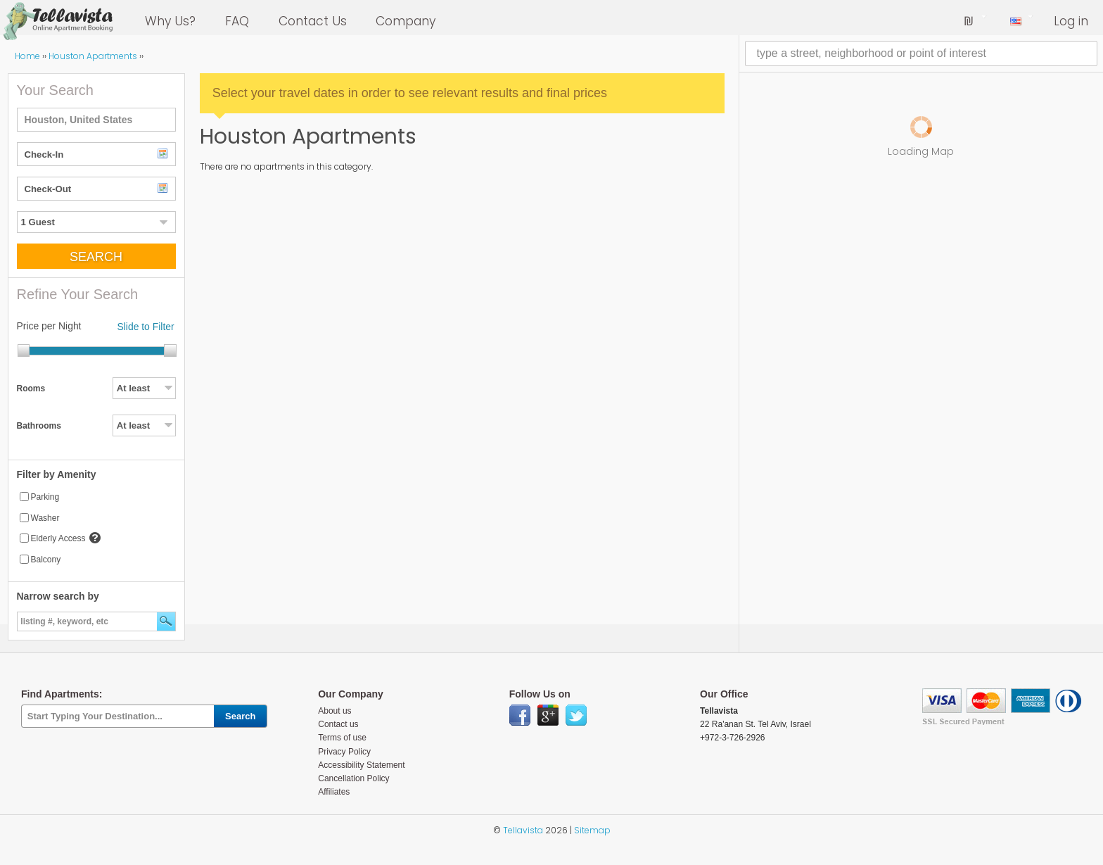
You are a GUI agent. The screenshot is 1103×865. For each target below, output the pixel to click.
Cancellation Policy (353, 778)
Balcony (46, 559)
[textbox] (96, 120)
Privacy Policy (344, 752)
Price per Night (49, 326)
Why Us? (170, 21)
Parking (45, 497)
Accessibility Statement (361, 765)
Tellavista (523, 830)
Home (27, 56)
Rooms (31, 388)
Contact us (338, 724)
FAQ (237, 21)
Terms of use (342, 738)
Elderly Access (58, 538)
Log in (1071, 21)
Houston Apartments (93, 56)
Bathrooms (39, 426)
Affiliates (334, 792)
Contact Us (313, 21)
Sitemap (592, 830)
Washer (45, 518)
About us (334, 711)
